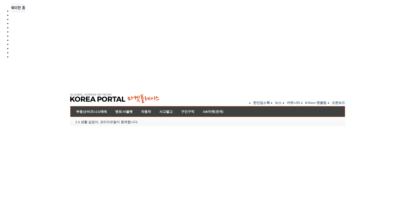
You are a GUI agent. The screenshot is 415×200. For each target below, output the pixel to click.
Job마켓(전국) (213, 112)
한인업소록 (261, 103)
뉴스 (278, 103)
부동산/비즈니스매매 (91, 112)
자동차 (146, 112)
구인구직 (187, 112)
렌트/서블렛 (124, 112)
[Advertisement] (208, 74)
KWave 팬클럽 (315, 103)
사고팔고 (166, 112)
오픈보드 (338, 103)
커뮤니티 (293, 103)
